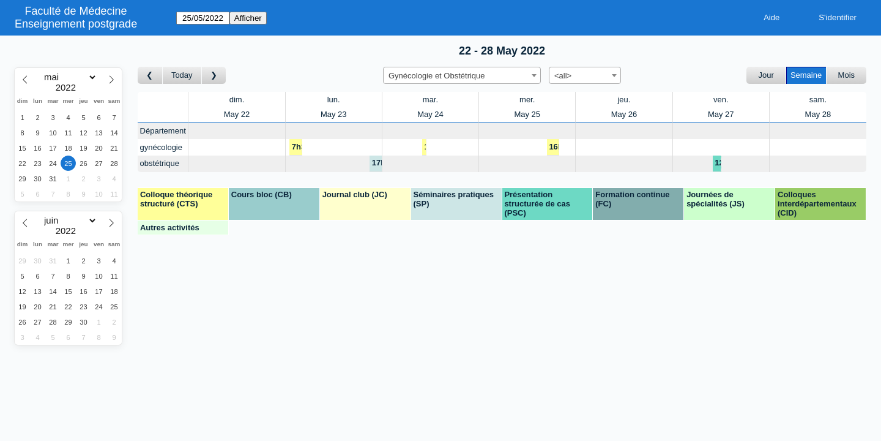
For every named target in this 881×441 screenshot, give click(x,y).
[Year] (68, 87)
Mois (846, 75)
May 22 (237, 114)
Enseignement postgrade (76, 24)
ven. (721, 99)
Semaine (806, 75)
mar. (430, 99)
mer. (527, 99)
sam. (818, 99)
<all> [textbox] (562, 75)
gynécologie (161, 147)
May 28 (818, 114)
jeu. (623, 99)
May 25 (527, 114)
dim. (237, 99)
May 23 (334, 114)
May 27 (721, 114)
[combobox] (462, 75)
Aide (771, 17)
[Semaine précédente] (150, 76)
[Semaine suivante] (214, 76)
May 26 (624, 114)
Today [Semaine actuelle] (182, 75)
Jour (766, 75)
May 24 (430, 114)
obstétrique (159, 163)
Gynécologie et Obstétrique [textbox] (436, 75)
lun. (333, 99)
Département (163, 130)
